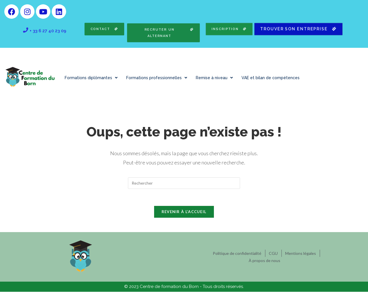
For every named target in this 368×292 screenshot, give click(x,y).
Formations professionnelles (156, 77)
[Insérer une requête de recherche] (184, 183)
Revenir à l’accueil (184, 212)
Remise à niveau (214, 77)
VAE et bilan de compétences (270, 77)
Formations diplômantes (91, 77)
